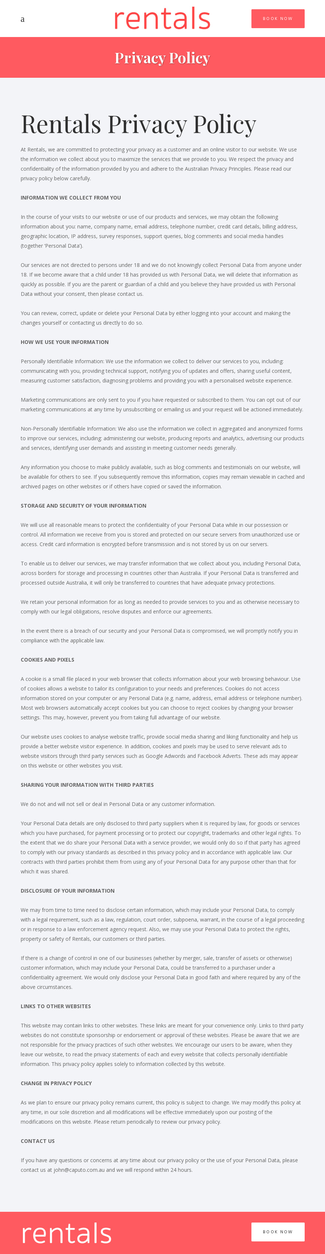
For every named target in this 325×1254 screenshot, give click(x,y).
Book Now (278, 18)
